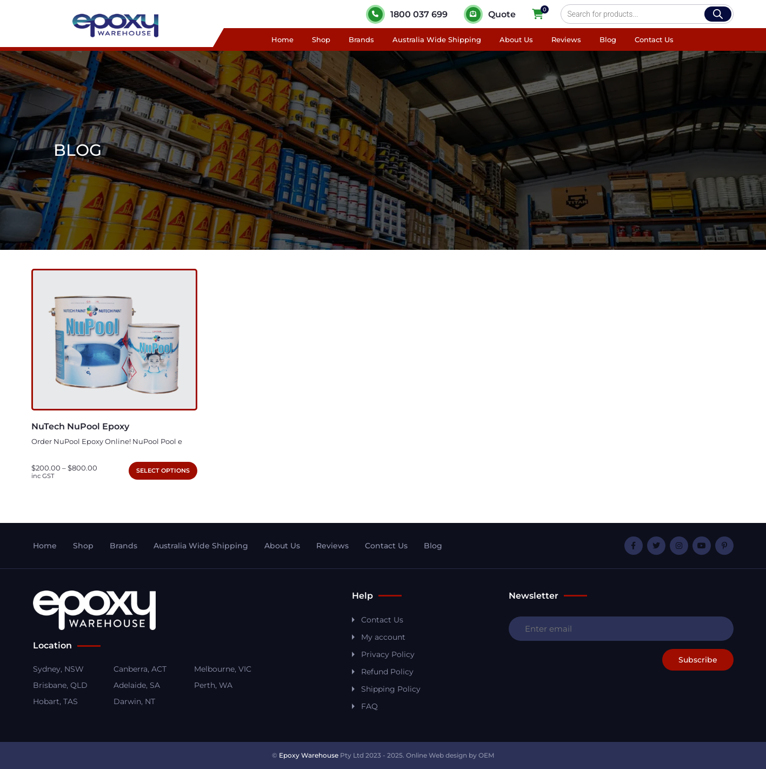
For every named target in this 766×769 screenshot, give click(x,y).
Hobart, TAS (55, 701)
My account (383, 637)
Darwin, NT (134, 701)
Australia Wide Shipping (436, 39)
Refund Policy (387, 672)
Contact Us (654, 39)
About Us (516, 39)
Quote (490, 14)
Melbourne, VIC (222, 669)
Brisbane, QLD (60, 685)
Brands (361, 39)
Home (282, 39)
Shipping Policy (391, 689)
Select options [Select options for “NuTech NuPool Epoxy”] (163, 470)
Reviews (566, 39)
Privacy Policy (388, 654)
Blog (608, 39)
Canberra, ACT (140, 669)
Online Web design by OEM (450, 755)
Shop (321, 39)
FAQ (369, 706)
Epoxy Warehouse (308, 755)
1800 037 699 (407, 14)
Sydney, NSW (58, 669)
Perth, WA (213, 685)
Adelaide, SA (137, 685)
